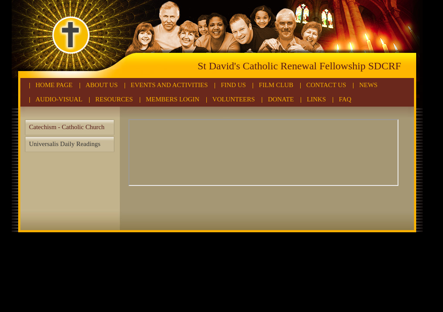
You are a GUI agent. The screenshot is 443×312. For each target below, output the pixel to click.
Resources (114, 99)
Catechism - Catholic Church (67, 127)
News (368, 84)
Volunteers (233, 99)
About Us (102, 84)
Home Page (54, 84)
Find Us (233, 84)
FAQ (345, 99)
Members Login (172, 99)
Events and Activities (169, 84)
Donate (281, 99)
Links (316, 99)
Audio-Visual (58, 99)
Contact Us (326, 84)
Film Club (276, 84)
